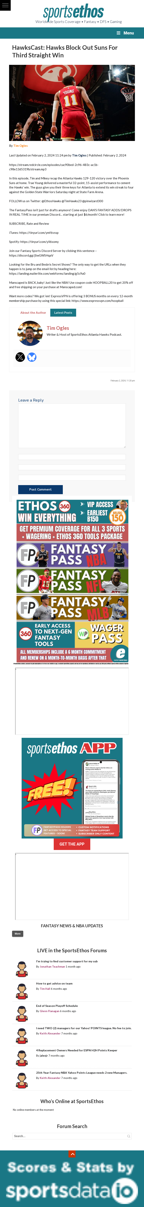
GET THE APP (72, 844)
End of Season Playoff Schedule (57, 1005)
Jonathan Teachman (52, 966)
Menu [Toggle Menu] (125, 33)
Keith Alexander (50, 1033)
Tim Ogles (20, 145)
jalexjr (44, 1055)
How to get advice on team (54, 983)
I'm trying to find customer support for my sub (67, 961)
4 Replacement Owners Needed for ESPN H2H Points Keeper (76, 1050)
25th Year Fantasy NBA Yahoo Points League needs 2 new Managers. (81, 1072)
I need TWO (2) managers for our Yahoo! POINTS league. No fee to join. (83, 1028)
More (18, 933)
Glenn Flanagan (49, 1011)
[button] (5, 5)
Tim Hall (45, 988)
